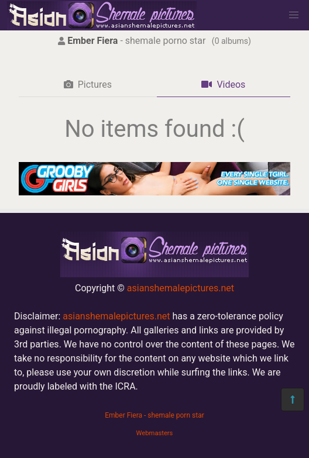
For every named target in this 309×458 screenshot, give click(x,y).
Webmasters (154, 433)
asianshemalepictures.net (180, 288)
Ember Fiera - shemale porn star (154, 415)
